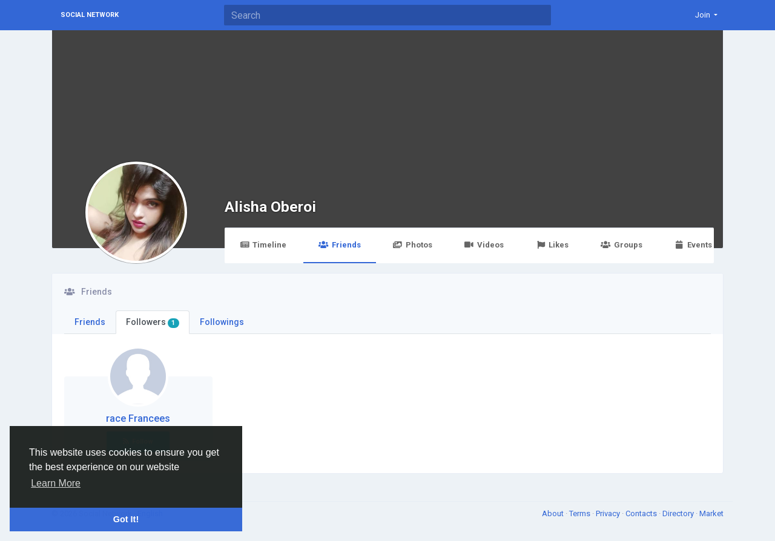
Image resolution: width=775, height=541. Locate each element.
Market (711, 513)
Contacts (642, 513)
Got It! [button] (126, 519)
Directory (679, 513)
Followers (152, 322)
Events (693, 244)
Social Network (90, 15)
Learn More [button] (56, 483)
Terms (580, 513)
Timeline (263, 244)
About (554, 513)
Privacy (609, 513)
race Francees (138, 418)
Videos (484, 244)
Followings (222, 322)
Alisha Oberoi (270, 206)
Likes (552, 244)
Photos (412, 244)
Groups (621, 244)
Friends (339, 244)
